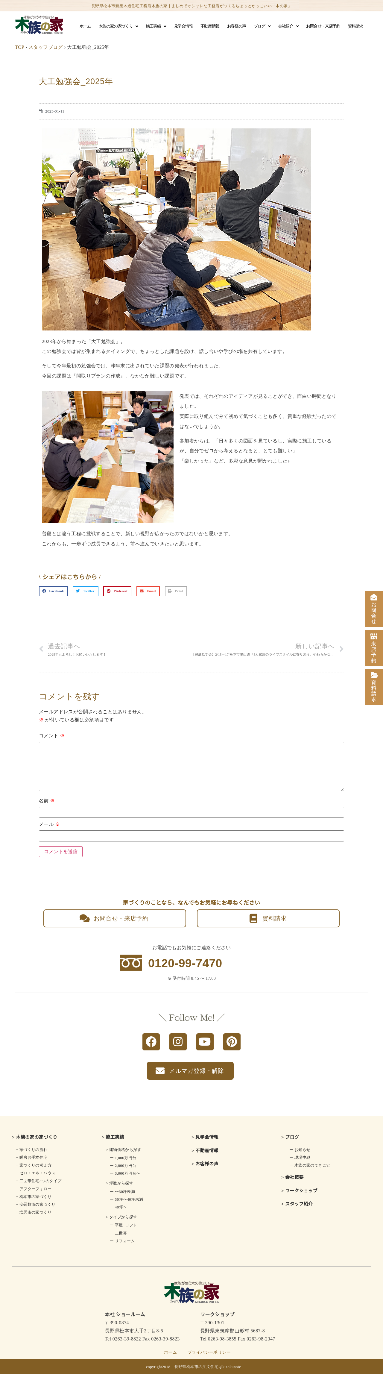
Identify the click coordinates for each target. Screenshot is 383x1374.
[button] (53, 591)
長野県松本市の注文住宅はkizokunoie (207, 1366)
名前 (47, 800)
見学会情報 (183, 26)
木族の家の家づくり (118, 26)
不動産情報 (209, 26)
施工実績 (156, 26)
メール (49, 824)
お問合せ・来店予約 (323, 26)
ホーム (85, 26)
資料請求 (355, 26)
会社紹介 (288, 26)
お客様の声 (236, 26)
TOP (19, 47)
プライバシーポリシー (209, 1352)
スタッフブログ (45, 47)
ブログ (262, 26)
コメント (52, 735)
